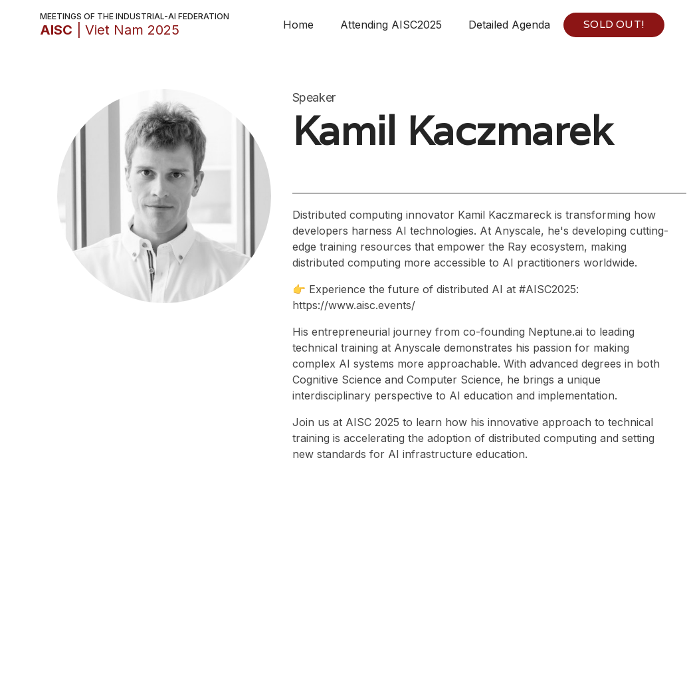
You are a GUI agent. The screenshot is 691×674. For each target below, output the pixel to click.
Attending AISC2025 (391, 24)
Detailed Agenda (509, 24)
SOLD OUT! (613, 24)
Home (298, 24)
